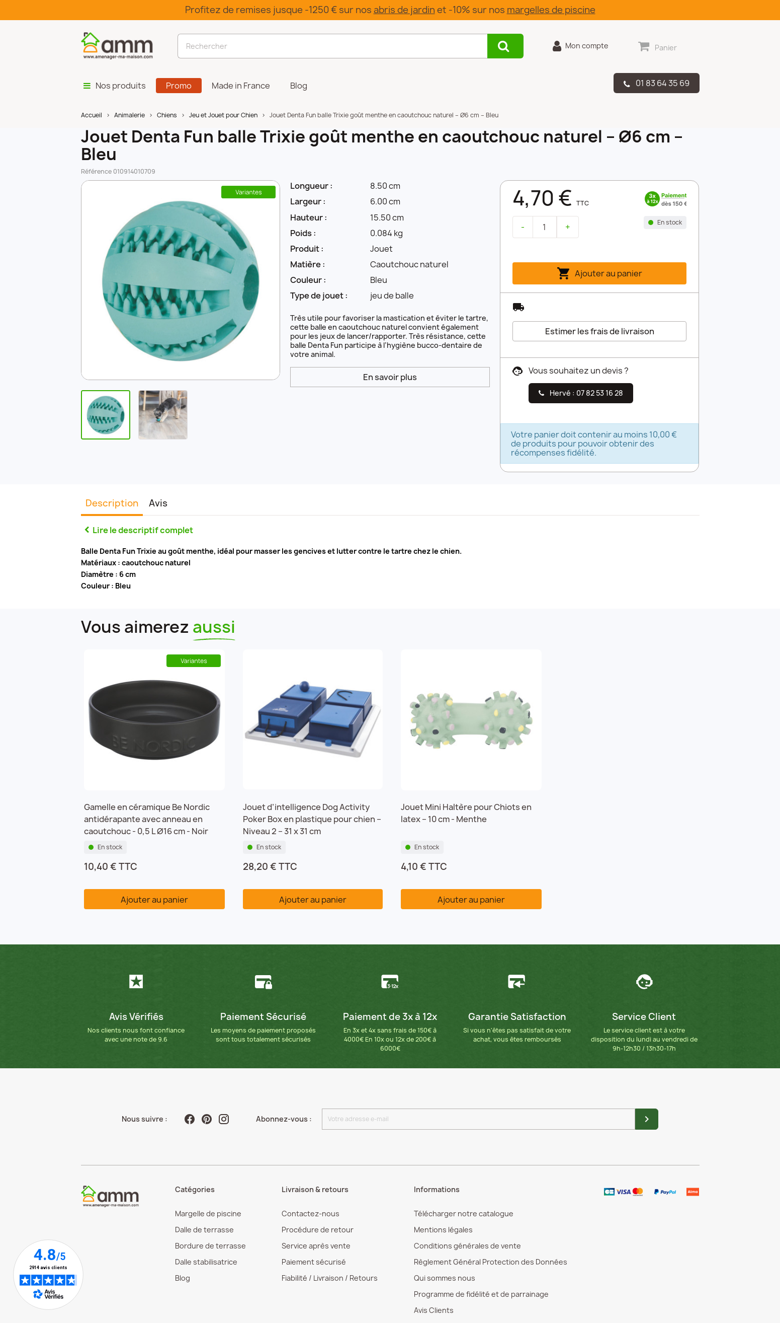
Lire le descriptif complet (143, 530)
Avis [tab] (158, 503)
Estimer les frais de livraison (599, 331)
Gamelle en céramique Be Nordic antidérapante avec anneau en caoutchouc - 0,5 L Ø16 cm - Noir (147, 819)
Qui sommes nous (444, 1278)
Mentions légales (443, 1229)
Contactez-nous (310, 1213)
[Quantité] (545, 227)
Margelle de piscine (208, 1213)
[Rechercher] (332, 46)
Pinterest (208, 1119)
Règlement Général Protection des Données (490, 1262)
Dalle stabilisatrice (206, 1262)
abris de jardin (404, 10)
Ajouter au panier (599, 273)
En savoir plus (390, 377)
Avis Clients (434, 1310)
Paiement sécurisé (314, 1262)
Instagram (225, 1119)
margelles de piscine (551, 10)
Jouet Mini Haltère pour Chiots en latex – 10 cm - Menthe (466, 813)
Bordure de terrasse (210, 1246)
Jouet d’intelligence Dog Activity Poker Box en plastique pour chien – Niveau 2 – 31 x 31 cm (312, 819)
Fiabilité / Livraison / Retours (330, 1278)
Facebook (191, 1119)
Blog (182, 1278)
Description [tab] (111, 503)
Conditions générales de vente (467, 1246)
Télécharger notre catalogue (463, 1213)
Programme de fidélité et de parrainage (481, 1294)
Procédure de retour (318, 1229)
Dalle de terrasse (204, 1229)
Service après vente (316, 1246)
